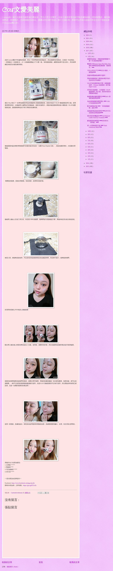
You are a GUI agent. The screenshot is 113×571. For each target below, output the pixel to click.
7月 (89, 140)
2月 (89, 156)
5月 (89, 147)
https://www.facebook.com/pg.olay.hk (23, 483)
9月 (89, 134)
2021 (87, 38)
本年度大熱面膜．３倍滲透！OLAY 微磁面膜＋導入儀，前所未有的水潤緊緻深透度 (99, 91)
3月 (89, 153)
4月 (89, 150)
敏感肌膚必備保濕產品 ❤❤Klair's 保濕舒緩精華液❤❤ (98, 97)
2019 (87, 44)
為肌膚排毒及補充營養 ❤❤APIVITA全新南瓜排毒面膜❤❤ (98, 112)
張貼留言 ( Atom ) (12, 567)
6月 (89, 144)
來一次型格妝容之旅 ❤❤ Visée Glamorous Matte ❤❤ (97, 126)
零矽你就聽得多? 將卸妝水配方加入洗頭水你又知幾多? (98, 79)
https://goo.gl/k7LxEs (29, 485)
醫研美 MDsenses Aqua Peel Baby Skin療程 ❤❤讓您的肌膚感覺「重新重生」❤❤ (99, 65)
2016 (87, 163)
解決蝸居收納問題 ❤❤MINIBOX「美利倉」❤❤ (97, 121)
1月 (89, 159)
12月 (89, 53)
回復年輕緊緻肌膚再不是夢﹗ (96, 75)
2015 (87, 166)
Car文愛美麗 (20, 10)
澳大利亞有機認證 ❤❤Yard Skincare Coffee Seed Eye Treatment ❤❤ (98, 116)
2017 (87, 51)
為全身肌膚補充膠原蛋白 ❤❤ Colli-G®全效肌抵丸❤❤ (98, 102)
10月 (89, 131)
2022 (87, 35)
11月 (89, 56)
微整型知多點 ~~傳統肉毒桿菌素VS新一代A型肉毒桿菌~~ (98, 60)
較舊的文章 (75, 562)
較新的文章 (7, 562)
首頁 (41, 562)
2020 (87, 41)
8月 (89, 137)
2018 (87, 47)
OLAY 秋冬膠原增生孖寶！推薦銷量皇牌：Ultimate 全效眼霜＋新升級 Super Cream (98, 85)
